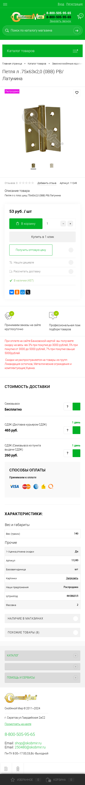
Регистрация (74, 4)
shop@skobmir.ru (28, 743)
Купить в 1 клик (42, 237)
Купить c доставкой (76, 406)
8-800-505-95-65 (58, 17)
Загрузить (72, 578)
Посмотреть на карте (18, 724)
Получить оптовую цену (31, 249)
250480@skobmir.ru (30, 747)
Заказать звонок (60, 21)
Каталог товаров (42, 51)
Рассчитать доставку (25, 271)
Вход (61, 4)
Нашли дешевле (21, 262)
